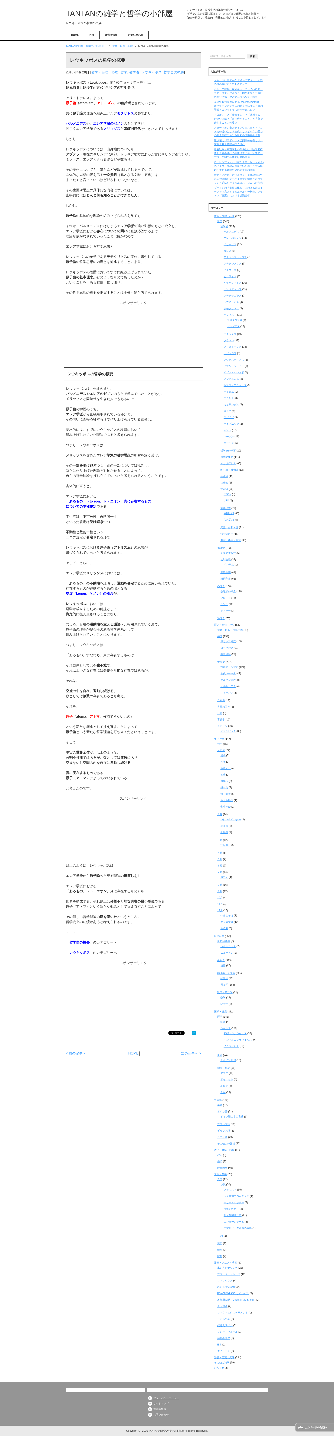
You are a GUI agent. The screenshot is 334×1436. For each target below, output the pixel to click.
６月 (219, 865)
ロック (227, 410)
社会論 (224, 482)
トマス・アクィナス (235, 385)
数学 (223, 997)
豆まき (224, 825)
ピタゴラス (230, 270)
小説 (223, 1184)
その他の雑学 (221, 1362)
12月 (220, 910)
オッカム (229, 391)
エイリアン (223, 1351)
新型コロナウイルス (235, 1033)
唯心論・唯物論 (229, 469)
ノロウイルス (231, 1046)
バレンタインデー (230, 819)
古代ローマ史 (228, 673)
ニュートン (226, 952)
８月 (219, 884)
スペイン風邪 (228, 1060)
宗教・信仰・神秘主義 (230, 629)
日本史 (221, 700)
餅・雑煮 (225, 793)
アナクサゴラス (233, 295)
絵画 (219, 1249)
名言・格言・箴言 (230, 540)
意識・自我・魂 (229, 527)
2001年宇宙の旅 (226, 1287)
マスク (224, 1073)
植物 (223, 965)
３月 (219, 840)
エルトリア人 (228, 686)
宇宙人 (227, 494)
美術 (219, 1243)
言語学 (221, 719)
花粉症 (224, 1085)
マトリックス (225, 1280)
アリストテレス (233, 346)
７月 (219, 872)
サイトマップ (161, 1403)
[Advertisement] (133, 335)
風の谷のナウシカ (227, 1267)
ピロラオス (230, 276)
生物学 (221, 960)
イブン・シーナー (234, 366)
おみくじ (225, 768)
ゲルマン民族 (228, 679)
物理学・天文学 (226, 973)
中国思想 (229, 513)
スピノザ (229, 417)
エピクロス (230, 353)
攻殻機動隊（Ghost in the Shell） (236, 1299)
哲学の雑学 (226, 533)
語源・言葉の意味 (224, 1357)
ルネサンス (226, 692)
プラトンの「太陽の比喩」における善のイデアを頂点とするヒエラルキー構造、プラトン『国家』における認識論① (238, 191)
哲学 (123, 72)
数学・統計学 (225, 992)
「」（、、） (110, 501)
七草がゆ (225, 806)
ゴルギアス (233, 326)
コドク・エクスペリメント (232, 1312)
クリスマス (226, 921)
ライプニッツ (231, 423)
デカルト (229, 398)
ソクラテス (230, 334)
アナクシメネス (233, 263)
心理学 (221, 586)
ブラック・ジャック (228, 1274)
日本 (219, 713)
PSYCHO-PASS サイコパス (233, 1293)
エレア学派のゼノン (108, 123)
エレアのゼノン (233, 238)
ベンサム (229, 564)
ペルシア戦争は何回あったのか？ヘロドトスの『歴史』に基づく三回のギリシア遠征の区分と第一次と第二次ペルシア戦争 (238, 93)
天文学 (224, 984)
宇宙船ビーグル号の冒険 (238, 1228)
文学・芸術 (220, 1174)
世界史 (221, 661)
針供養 (224, 832)
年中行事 (219, 738)
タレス (227, 250)
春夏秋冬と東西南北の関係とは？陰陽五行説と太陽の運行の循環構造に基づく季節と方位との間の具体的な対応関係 (238, 153)
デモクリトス (231, 308)
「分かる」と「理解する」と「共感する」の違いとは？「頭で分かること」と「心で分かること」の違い (238, 118)
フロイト (225, 597)
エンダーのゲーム (234, 1221)
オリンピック (228, 731)
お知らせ (219, 1367)
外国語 (218, 1100)
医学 (219, 1016)
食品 (223, 1092)
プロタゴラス (234, 319)
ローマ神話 (226, 647)
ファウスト (230, 1189)
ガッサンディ (231, 404)
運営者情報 (111, 35)
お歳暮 (224, 928)
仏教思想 (229, 519)
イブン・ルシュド (234, 372)
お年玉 (224, 781)
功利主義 (225, 559)
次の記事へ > (191, 1053)
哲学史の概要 (174, 72)
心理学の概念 (228, 591)
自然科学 (219, 936)
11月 (220, 904)
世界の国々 (223, 706)
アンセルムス (231, 378)
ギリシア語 (223, 1130)
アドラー (225, 610)
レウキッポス (151, 72)
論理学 (221, 618)
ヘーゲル (229, 436)
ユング (224, 604)
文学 (219, 1179)
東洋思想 (225, 508)
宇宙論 (224, 489)
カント (227, 430)
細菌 (223, 1021)
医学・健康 (220, 1011)
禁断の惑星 (223, 1338)
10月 (220, 897)
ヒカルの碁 (223, 1319)
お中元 (224, 877)
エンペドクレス (233, 289)
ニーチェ (229, 442)
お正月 (221, 750)
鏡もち (224, 787)
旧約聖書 (225, 572)
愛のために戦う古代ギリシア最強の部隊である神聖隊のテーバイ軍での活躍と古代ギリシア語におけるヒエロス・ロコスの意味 (238, 179)
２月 (219, 814)
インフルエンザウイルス (238, 1039)
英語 (219, 1105)
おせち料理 (226, 800)
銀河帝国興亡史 (233, 1215)
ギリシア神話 (228, 641)
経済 (219, 1161)
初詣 (223, 761)
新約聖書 (225, 578)
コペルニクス (228, 946)
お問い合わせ (135, 35)
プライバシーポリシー (166, 1398)
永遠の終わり (231, 1208)
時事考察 (222, 1167)
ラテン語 (222, 1137)
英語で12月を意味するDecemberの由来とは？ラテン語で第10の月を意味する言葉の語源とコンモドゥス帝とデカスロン (238, 106)
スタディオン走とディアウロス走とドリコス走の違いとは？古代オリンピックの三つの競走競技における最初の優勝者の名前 (238, 131)
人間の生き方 (228, 553)
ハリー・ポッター (234, 1202)
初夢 (223, 774)
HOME (75, 35)
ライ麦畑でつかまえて (236, 1196)
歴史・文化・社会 (224, 624)
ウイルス (225, 1028)
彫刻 (219, 1256)
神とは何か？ (228, 463)
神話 (219, 636)
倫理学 (221, 547)
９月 (219, 891)
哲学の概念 (226, 457)
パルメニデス (76, 123)
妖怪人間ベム (225, 1325)
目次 (91, 35)
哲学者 (134, 72)
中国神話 (225, 654)
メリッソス (111, 128)
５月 (219, 859)
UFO (226, 500)
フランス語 (223, 1124)
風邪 (219, 1055)
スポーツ (222, 726)
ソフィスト (230, 314)
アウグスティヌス (234, 359)
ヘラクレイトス (233, 282)
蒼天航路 (222, 1306)
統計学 (224, 1003)
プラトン (229, 340)
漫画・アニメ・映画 (225, 1262)
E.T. (219, 1344)
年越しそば (226, 915)
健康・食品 (223, 1067)
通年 (219, 743)
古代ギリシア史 (229, 667)
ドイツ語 (222, 1111)
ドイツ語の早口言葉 (231, 1116)
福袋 (223, 755)
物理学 (224, 978)
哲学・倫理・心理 (104, 72)
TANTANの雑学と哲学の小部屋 (119, 13)
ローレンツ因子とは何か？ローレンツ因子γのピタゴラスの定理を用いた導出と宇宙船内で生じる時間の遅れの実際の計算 (239, 166)
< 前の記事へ (76, 1053)
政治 (219, 1155)
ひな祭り (225, 845)
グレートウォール (227, 1331)
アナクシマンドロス (235, 257)
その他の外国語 (226, 1143)
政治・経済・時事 (224, 1149)
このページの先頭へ (315, 1427)
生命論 (224, 476)
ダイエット (226, 1079)
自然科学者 (223, 941)
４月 (219, 852)
